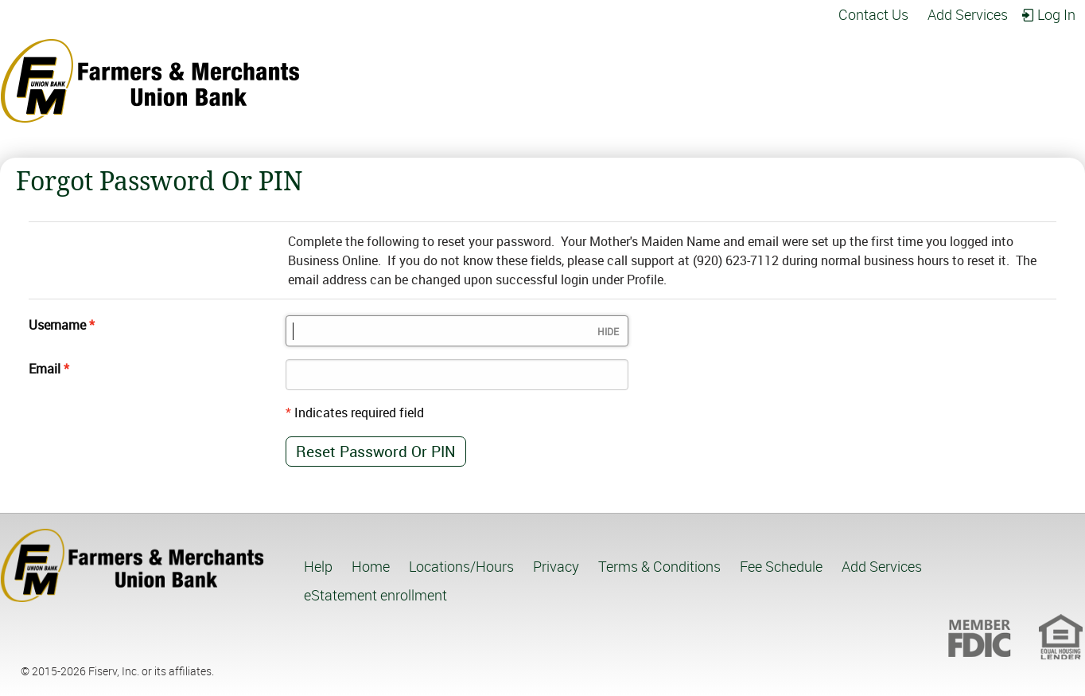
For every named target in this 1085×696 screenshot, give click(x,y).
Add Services (968, 15)
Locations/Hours (461, 566)
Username (57, 325)
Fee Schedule (781, 566)
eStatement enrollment (375, 595)
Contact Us (873, 15)
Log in (1056, 15)
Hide (608, 331)
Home (371, 566)
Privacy (556, 566)
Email (44, 368)
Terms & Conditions (659, 566)
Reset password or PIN (376, 451)
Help (318, 566)
